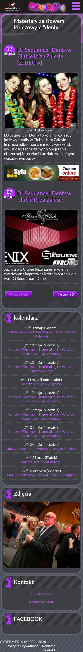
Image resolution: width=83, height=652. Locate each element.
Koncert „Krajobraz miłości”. (41, 462)
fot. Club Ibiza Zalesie (41, 102)
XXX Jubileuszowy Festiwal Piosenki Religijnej (41, 475)
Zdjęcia (22, 493)
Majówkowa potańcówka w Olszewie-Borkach (41, 448)
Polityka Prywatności (23, 646)
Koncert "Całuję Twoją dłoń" (41, 384)
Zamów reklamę (41, 601)
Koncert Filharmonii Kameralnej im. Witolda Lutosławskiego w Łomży (41, 351)
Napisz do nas (41, 593)
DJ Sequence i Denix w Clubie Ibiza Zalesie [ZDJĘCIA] (44, 56)
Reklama (48, 646)
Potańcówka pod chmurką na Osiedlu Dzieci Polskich (41, 334)
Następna (65, 294)
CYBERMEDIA (11, 641)
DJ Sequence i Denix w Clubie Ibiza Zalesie (44, 196)
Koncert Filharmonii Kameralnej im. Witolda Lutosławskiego (41, 368)
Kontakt (24, 582)
